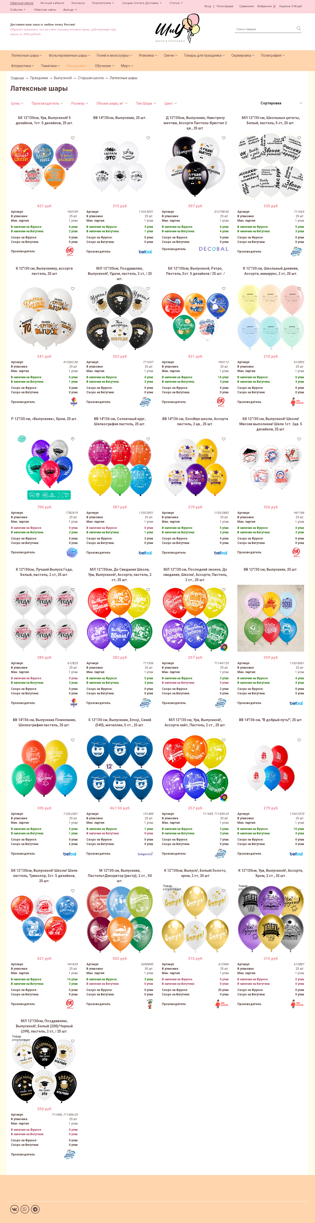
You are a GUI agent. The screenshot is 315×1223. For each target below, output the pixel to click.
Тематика (49, 66)
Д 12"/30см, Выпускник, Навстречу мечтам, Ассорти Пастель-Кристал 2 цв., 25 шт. (195, 123)
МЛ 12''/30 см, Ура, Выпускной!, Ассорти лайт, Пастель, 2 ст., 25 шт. (195, 722)
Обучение (103, 66)
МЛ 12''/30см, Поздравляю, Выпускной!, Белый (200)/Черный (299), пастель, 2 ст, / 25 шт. (44, 1026)
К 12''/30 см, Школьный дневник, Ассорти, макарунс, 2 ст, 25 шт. (271, 271)
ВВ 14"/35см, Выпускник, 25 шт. (119, 118)
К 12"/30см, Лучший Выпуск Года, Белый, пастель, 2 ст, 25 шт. (44, 572)
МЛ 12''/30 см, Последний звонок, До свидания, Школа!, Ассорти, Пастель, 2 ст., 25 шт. (195, 574)
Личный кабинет (52, 3)
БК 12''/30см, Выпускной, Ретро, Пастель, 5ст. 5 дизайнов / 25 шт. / (195, 271)
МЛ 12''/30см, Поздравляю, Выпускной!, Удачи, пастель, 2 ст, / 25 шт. (120, 273)
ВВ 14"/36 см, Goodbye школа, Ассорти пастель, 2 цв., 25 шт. (195, 421)
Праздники (75, 66)
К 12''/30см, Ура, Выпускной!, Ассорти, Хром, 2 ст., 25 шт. (270, 873)
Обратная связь (45, 9)
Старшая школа (91, 78)
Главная (17, 78)
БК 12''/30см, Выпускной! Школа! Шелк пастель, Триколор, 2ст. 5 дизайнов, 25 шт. (44, 876)
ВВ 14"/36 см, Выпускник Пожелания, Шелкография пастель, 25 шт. (44, 722)
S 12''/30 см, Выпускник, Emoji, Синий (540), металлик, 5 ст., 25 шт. (119, 722)
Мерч (125, 66)
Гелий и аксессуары (113, 55)
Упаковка (146, 55)
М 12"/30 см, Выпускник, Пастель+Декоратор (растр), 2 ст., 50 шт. (120, 876)
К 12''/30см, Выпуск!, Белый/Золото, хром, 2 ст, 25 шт (195, 873)
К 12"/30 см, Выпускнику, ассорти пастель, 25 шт (44, 271)
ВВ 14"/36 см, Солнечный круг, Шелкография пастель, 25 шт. (120, 421)
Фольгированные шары (68, 55)
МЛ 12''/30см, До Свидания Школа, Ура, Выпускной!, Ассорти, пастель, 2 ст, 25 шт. (119, 574)
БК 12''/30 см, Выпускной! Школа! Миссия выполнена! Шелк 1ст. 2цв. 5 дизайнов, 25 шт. (270, 424)
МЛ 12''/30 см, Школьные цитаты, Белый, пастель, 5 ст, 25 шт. (271, 120)
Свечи (169, 55)
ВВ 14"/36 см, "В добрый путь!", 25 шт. (271, 720)
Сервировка (241, 55)
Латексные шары (25, 55)
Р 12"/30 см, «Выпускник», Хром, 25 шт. (44, 419)
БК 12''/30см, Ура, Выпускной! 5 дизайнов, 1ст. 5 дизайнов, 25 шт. (44, 120)
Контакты (78, 3)
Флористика (21, 66)
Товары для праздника (202, 55)
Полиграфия (271, 55)
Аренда (68, 9)
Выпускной (63, 78)
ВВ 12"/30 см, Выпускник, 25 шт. (271, 569)
